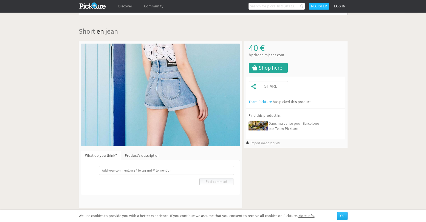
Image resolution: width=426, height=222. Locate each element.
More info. (306, 215)
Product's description (142, 155)
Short (87, 31)
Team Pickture (260, 101)
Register (319, 6)
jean (111, 31)
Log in (339, 6)
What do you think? (101, 155)
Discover (125, 6)
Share (270, 86)
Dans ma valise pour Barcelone (294, 123)
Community (153, 6)
